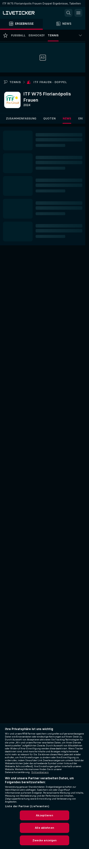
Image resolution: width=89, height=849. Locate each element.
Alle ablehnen (44, 827)
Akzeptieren (44, 815)
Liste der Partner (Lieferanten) (27, 806)
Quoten (49, 118)
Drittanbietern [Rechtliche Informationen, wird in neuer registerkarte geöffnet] (40, 772)
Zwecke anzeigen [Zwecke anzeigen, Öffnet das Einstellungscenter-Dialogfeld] (44, 840)
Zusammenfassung (21, 118)
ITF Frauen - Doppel (50, 82)
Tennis (15, 82)
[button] (68, 13)
